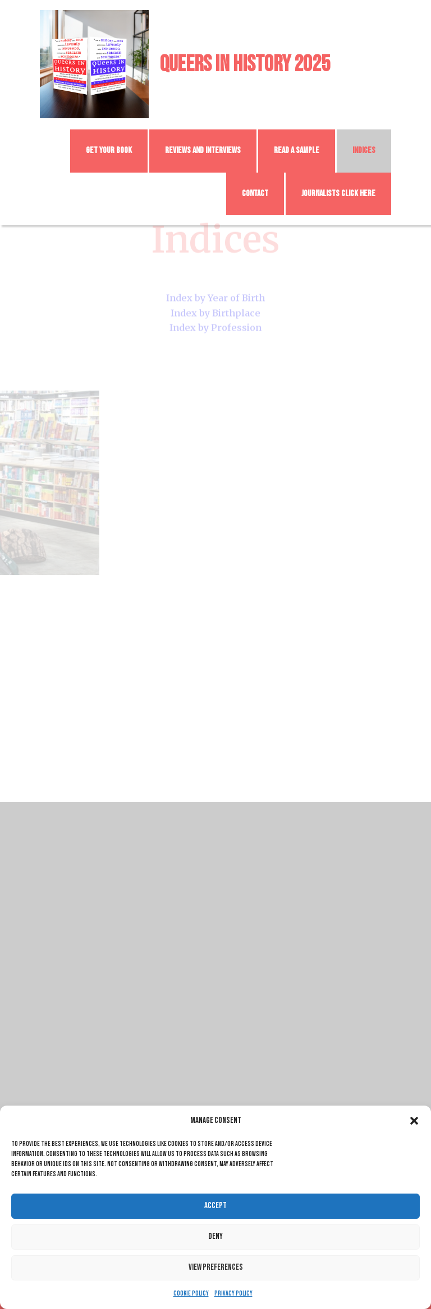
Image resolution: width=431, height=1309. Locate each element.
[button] (414, 1120)
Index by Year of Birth (215, 292)
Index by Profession (215, 321)
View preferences (216, 1267)
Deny (215, 1236)
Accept (215, 1205)
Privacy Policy (233, 1293)
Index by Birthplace (215, 307)
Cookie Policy (191, 1293)
